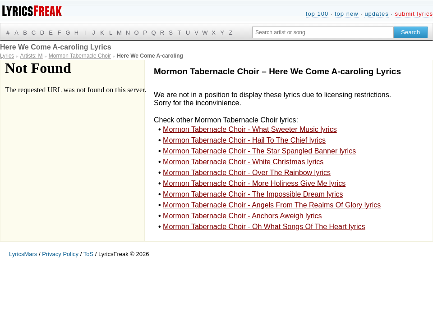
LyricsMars (23, 254)
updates (376, 13)
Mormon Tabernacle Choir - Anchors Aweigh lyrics (242, 216)
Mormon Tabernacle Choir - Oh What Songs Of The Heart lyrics (264, 226)
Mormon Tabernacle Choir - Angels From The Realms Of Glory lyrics (272, 205)
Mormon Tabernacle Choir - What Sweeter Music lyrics (250, 129)
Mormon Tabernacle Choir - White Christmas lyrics (243, 162)
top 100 (317, 13)
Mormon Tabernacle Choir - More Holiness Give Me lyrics (254, 183)
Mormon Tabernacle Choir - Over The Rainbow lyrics (247, 172)
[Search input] (323, 32)
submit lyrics (414, 13)
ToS (88, 254)
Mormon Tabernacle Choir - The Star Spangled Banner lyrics (259, 151)
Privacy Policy (60, 254)
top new (347, 13)
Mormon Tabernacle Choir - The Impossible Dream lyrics (253, 194)
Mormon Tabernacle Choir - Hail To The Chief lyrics (244, 140)
